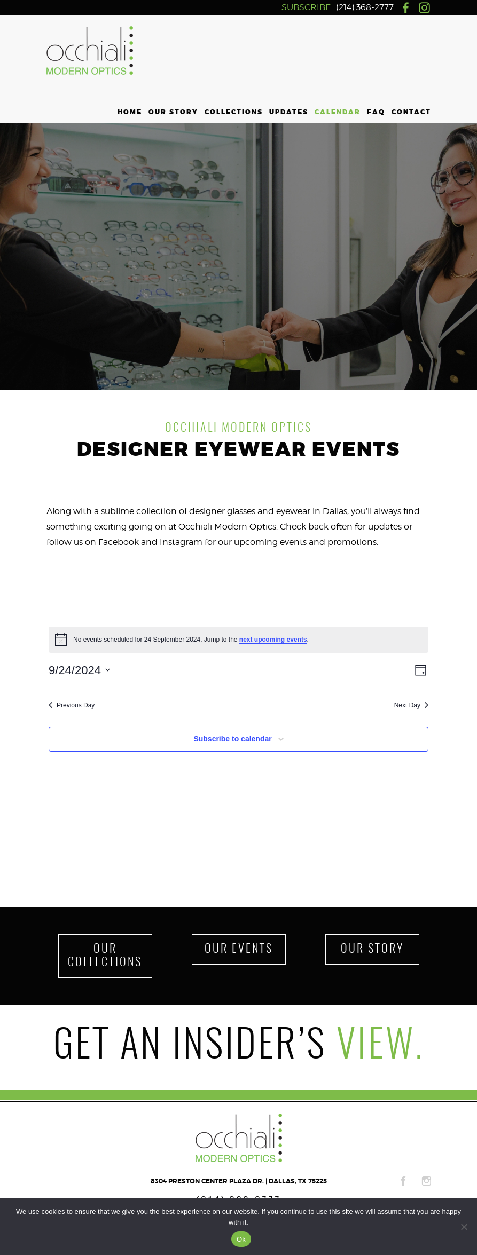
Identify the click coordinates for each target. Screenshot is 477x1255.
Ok (241, 1239)
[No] (463, 1226)
